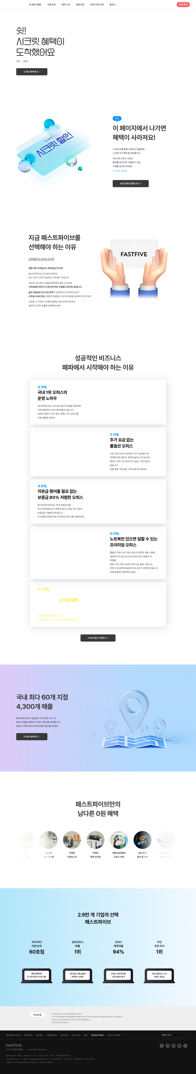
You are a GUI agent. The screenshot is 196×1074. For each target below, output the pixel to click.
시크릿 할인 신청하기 (97, 638)
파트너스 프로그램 (113, 1035)
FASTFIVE (14, 4)
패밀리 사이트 (166, 1035)
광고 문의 (64, 1035)
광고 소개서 (76, 1035)
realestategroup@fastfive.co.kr (39, 1059)
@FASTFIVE (63, 1056)
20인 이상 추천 (97, 4)
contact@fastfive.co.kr (37, 1049)
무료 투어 (183, 4)
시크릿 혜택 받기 (30, 71)
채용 (85, 1035)
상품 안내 (80, 4)
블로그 (113, 4)
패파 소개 (66, 4)
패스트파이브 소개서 (13, 1035)
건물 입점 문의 (52, 1035)
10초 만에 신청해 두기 (130, 183)
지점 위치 (51, 4)
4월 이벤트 (35, 5)
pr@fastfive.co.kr (15, 1059)
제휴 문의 (39, 1035)
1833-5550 (18, 1049)
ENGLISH (28, 1035)
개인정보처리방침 (97, 1035)
